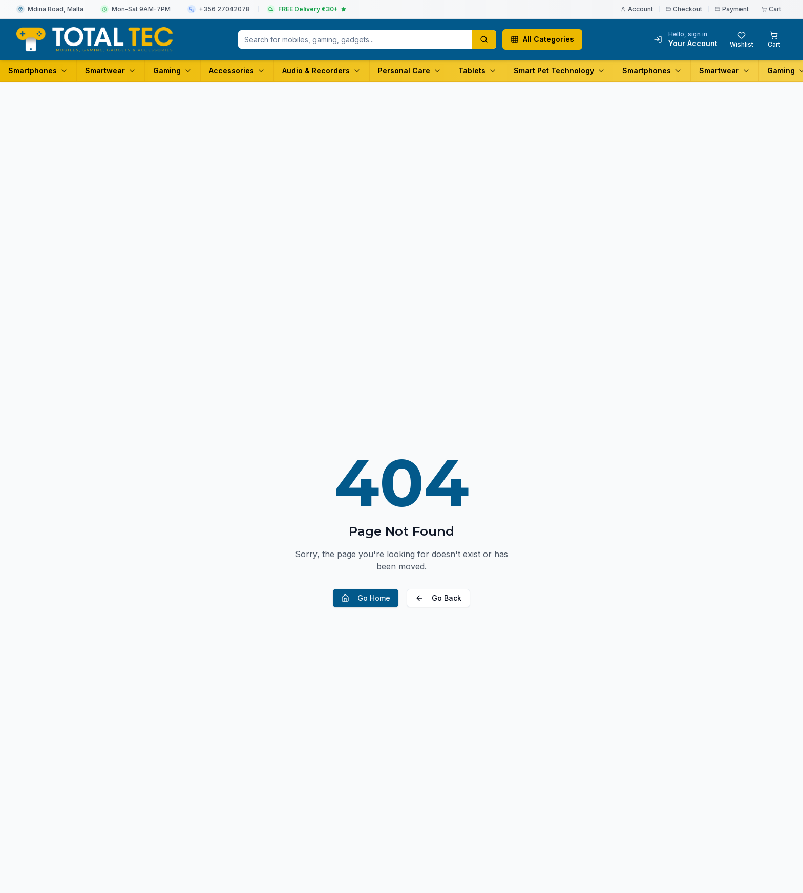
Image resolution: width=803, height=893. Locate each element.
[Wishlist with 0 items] (741, 39)
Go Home (365, 597)
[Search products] (484, 39)
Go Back (438, 597)
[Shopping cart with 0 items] (774, 39)
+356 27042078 (224, 9)
